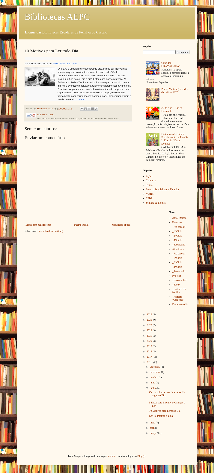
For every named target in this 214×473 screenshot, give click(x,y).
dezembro (155, 366)
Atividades (178, 249)
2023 (150, 325)
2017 (150, 356)
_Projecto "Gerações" (178, 298)
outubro (154, 377)
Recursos (177, 222)
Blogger (141, 456)
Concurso (151, 180)
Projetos (176, 275)
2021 (150, 335)
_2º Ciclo (177, 235)
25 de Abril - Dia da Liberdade (171, 110)
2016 (150, 362)
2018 (150, 351)
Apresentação (179, 217)
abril (152, 427)
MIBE (149, 198)
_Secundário (178, 244)
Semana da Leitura (156, 202)
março (153, 433)
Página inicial (81, 224)
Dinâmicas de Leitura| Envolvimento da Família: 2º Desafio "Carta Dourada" (175, 139)
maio (153, 422)
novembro (155, 372)
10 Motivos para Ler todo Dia (164, 410)
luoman (111, 456)
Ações (149, 176)
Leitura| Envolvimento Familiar (162, 189)
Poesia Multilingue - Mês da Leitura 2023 (174, 91)
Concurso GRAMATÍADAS (170, 64)
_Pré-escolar (178, 226)
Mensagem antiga (121, 224)
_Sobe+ (176, 284)
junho (153, 388)
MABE (149, 194)
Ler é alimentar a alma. (161, 415)
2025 (150, 319)
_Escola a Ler (179, 280)
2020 (150, 341)
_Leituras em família (179, 291)
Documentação (180, 304)
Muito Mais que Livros (65, 63)
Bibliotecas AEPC (57, 17)
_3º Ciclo (177, 240)
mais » (80, 99)
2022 (150, 330)
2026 (150, 314)
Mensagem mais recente (38, 224)
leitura (149, 185)
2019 (150, 346)
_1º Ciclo (177, 231)
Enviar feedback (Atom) (50, 231)
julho (153, 382)
